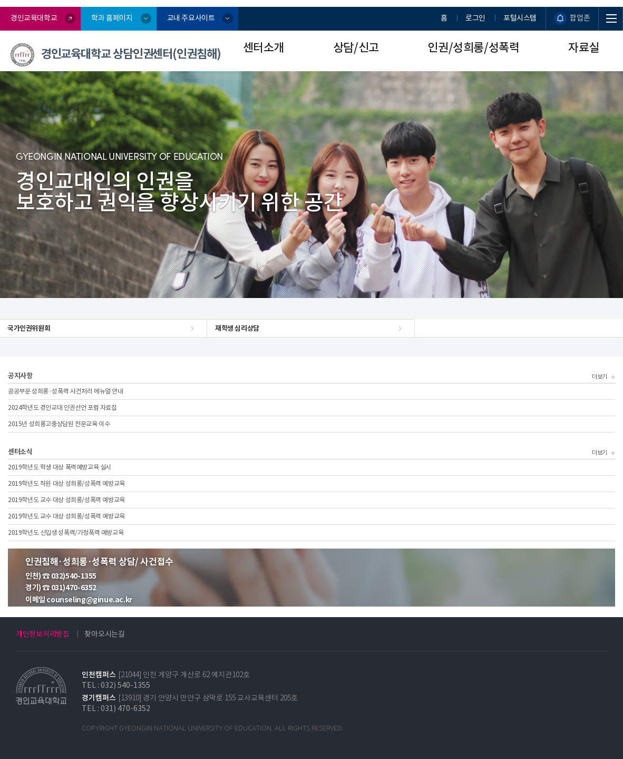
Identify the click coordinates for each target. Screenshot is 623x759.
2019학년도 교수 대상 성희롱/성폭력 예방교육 (66, 500)
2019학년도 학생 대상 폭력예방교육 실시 (59, 467)
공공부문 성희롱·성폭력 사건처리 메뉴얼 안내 (65, 391)
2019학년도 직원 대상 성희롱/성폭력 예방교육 (66, 483)
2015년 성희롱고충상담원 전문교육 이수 (59, 424)
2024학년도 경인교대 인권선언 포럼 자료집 (62, 407)
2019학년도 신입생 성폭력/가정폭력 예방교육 (65, 532)
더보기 (602, 376)
